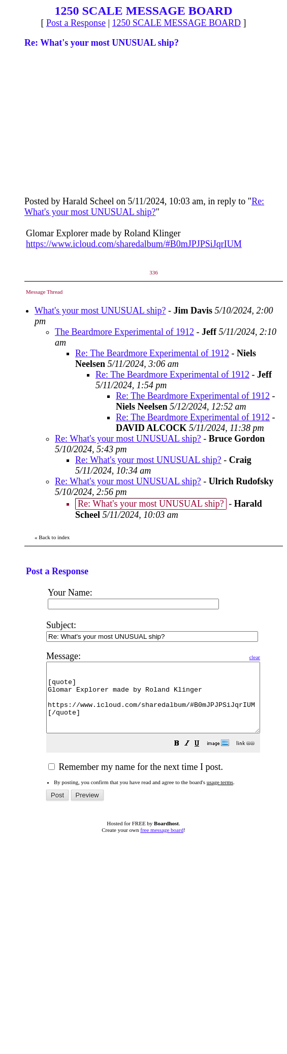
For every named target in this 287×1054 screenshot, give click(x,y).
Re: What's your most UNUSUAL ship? (144, 206)
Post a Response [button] (76, 23)
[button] (202, 758)
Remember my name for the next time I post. (135, 781)
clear (280, 657)
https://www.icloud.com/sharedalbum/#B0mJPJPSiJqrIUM (134, 244)
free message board (161, 844)
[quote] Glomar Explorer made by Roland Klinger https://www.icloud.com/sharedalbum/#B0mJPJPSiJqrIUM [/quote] (165, 704)
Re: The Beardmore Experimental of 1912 (152, 353)
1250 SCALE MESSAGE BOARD (176, 23)
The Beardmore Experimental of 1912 (124, 332)
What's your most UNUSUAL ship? (100, 310)
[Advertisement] (100, 120)
